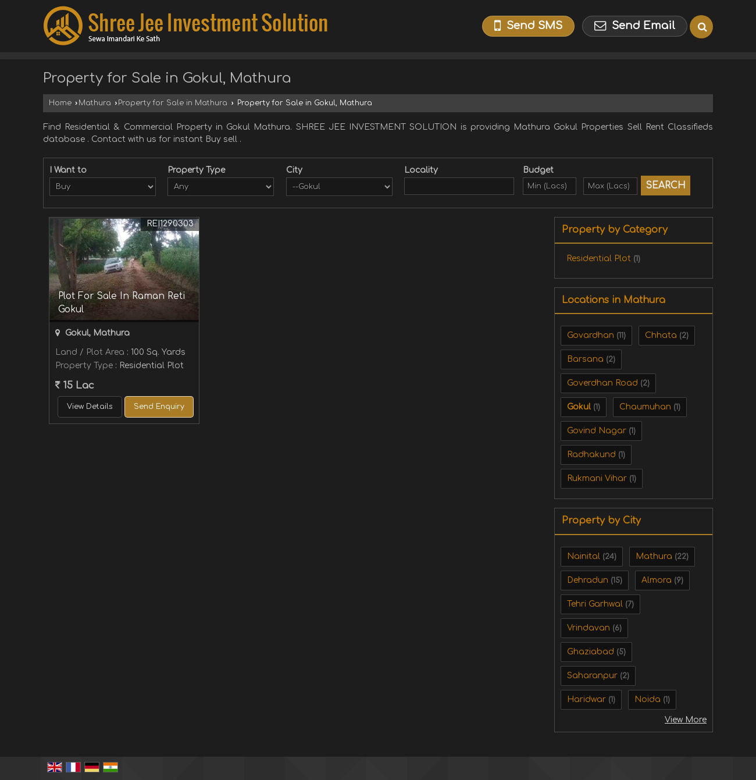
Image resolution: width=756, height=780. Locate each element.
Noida (647, 699)
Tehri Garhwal (595, 604)
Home (60, 103)
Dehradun (587, 580)
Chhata (661, 335)
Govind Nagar (596, 430)
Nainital (583, 556)
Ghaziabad (590, 651)
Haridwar (586, 699)
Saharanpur (592, 675)
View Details (90, 407)
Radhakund (591, 454)
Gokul (579, 407)
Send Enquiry (159, 407)
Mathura (95, 103)
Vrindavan (588, 628)
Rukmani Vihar (597, 478)
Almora (656, 580)
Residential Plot (598, 258)
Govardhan (590, 335)
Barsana (585, 359)
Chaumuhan (645, 407)
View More (686, 719)
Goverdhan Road (602, 383)
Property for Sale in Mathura (172, 103)
